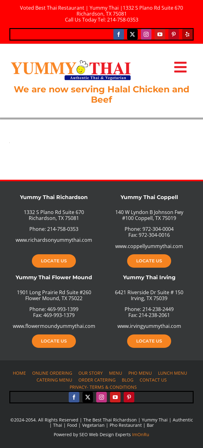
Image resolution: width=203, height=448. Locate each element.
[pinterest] (173, 34)
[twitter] (132, 34)
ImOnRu (140, 434)
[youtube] (160, 34)
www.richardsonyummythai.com (54, 239)
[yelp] (187, 34)
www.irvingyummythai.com (149, 326)
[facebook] (118, 34)
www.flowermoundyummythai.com (54, 326)
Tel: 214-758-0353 (118, 19)
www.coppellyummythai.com (149, 246)
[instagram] (146, 34)
